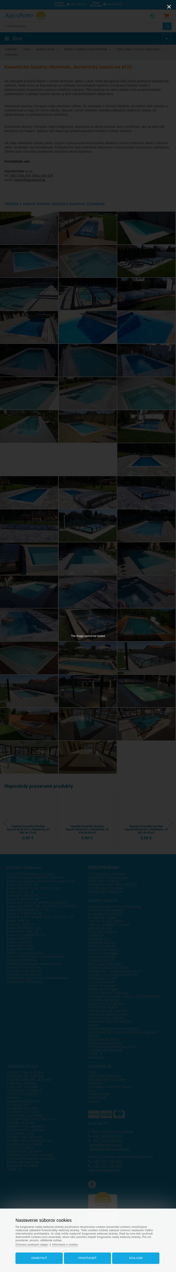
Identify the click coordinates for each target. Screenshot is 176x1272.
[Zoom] (157, 6)
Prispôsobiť (87, 1257)
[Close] (169, 6)
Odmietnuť (40, 1257)
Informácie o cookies (68, 1243)
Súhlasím (134, 1257)
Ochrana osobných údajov (35, 1243)
